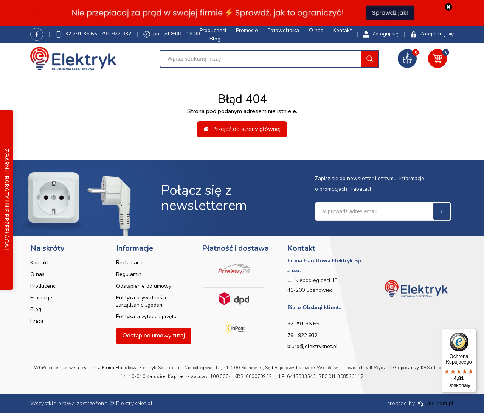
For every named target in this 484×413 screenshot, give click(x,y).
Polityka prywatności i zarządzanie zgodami (142, 301)
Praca (37, 321)
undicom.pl (436, 403)
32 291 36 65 (81, 34)
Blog (214, 39)
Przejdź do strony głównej (242, 131)
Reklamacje (130, 262)
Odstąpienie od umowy (143, 286)
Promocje (247, 30)
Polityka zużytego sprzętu (146, 316)
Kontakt (342, 30)
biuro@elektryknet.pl (312, 346)
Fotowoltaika (283, 30)
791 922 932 (116, 34)
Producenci (213, 30)
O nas (316, 30)
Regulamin (128, 274)
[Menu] (471, 332)
